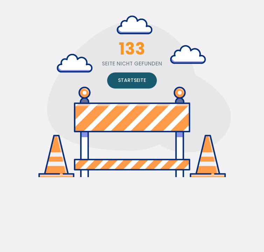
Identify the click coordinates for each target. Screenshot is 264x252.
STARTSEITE (132, 80)
